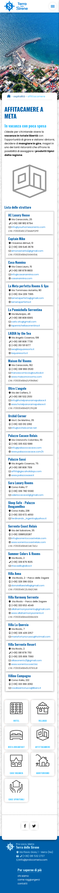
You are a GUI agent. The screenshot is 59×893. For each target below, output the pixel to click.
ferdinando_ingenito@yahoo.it (29, 518)
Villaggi (42, 711)
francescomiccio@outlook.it (27, 372)
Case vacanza (16, 764)
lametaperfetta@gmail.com (27, 298)
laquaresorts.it (19, 353)
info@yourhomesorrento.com (28, 227)
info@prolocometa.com (33, 859)
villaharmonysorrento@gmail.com (30, 609)
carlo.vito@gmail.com (23, 321)
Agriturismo (42, 764)
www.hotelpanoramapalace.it (28, 404)
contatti (22, 883)
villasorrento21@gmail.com (26, 660)
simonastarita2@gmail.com (27, 250)
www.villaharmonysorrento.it (27, 613)
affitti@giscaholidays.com (26, 471)
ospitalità (19, 96)
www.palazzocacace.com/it (27, 451)
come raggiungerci (29, 879)
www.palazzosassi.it (22, 475)
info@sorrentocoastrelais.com (28, 538)
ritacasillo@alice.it (21, 565)
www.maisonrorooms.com (26, 376)
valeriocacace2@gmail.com (27, 495)
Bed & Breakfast (16, 738)
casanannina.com (21, 278)
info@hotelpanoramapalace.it (28, 400)
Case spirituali (16, 790)
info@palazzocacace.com (26, 447)
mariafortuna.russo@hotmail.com (30, 636)
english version (52, 86)
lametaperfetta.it (21, 302)
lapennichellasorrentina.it (25, 325)
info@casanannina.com (25, 274)
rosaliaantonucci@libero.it (26, 688)
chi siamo (23, 876)
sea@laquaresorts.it (22, 349)
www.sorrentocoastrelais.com (28, 542)
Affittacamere (42, 738)
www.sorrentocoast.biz (24, 664)
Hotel (16, 711)
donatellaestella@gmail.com (27, 585)
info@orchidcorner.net (24, 427)
